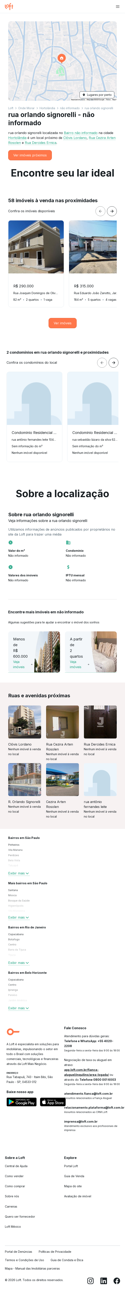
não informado (70, 108)
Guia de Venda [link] (74, 1176)
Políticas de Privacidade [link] (55, 1251)
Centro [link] (12, 944)
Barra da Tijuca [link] (17, 949)
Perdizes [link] (13, 855)
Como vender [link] (14, 1176)
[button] (62, 61)
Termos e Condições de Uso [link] (24, 1260)
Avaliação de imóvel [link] (77, 1196)
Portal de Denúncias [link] (18, 1251)
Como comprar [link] (15, 1186)
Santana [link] (13, 890)
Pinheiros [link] (13, 844)
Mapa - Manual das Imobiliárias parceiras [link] (32, 1268)
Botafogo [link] (14, 939)
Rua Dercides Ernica (40, 143)
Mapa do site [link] (73, 1186)
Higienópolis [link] (16, 905)
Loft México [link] (13, 1226)
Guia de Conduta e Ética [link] (67, 1260)
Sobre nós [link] (12, 1196)
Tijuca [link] (12, 955)
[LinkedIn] (103, 1282)
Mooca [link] (12, 895)
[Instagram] (90, 1282)
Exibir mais (19, 873)
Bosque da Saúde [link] (19, 900)
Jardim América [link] (17, 1000)
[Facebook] (117, 1282)
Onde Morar (26, 108)
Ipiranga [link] (13, 989)
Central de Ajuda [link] (16, 1166)
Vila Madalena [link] (16, 910)
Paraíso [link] (12, 995)
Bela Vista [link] (14, 860)
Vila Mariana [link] (15, 849)
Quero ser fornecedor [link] (20, 1216)
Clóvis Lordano (75, 138)
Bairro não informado (81, 133)
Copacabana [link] (16, 934)
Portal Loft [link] (71, 1166)
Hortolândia (47, 108)
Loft (10, 108)
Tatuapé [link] (13, 865)
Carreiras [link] (11, 1206)
